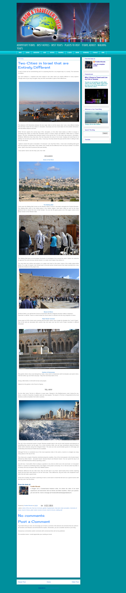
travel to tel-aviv (51, 510)
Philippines (60, 52)
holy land (57, 508)
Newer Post (22, 582)
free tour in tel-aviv (37, 508)
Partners (52, 52)
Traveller (95, 52)
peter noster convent (36, 510)
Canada (27, 52)
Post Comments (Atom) (52, 588)
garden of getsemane (48, 508)
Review (77, 52)
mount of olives (26, 510)
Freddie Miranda (100, 62)
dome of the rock (26, 508)
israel (62, 508)
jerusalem (66, 508)
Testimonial (86, 52)
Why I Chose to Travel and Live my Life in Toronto (96, 78)
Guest (44, 52)
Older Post (75, 582)
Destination (36, 52)
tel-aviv (44, 510)
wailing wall (59, 510)
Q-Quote (69, 52)
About (20, 52)
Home (103, 52)
